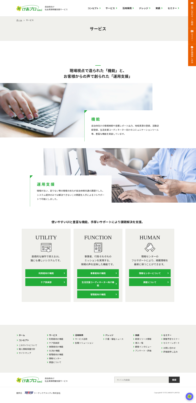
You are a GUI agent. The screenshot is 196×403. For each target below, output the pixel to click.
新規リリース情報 (143, 338)
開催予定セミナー (171, 338)
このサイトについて (28, 345)
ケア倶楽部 (46, 282)
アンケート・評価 (143, 350)
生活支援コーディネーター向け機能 (98, 283)
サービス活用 (81, 338)
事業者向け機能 (98, 273)
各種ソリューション (84, 342)
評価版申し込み (170, 351)
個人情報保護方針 (27, 349)
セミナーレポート (171, 342)
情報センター (55, 358)
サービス (110, 8)
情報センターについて (150, 273)
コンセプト (93, 8)
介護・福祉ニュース (114, 338)
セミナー (172, 8)
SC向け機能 (54, 350)
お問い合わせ (169, 347)
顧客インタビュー (143, 346)
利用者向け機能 (46, 273)
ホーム (19, 20)
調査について (149, 282)
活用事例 (127, 8)
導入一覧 (139, 342)
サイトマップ (25, 352)
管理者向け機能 (98, 294)
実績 (158, 8)
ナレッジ (143, 8)
